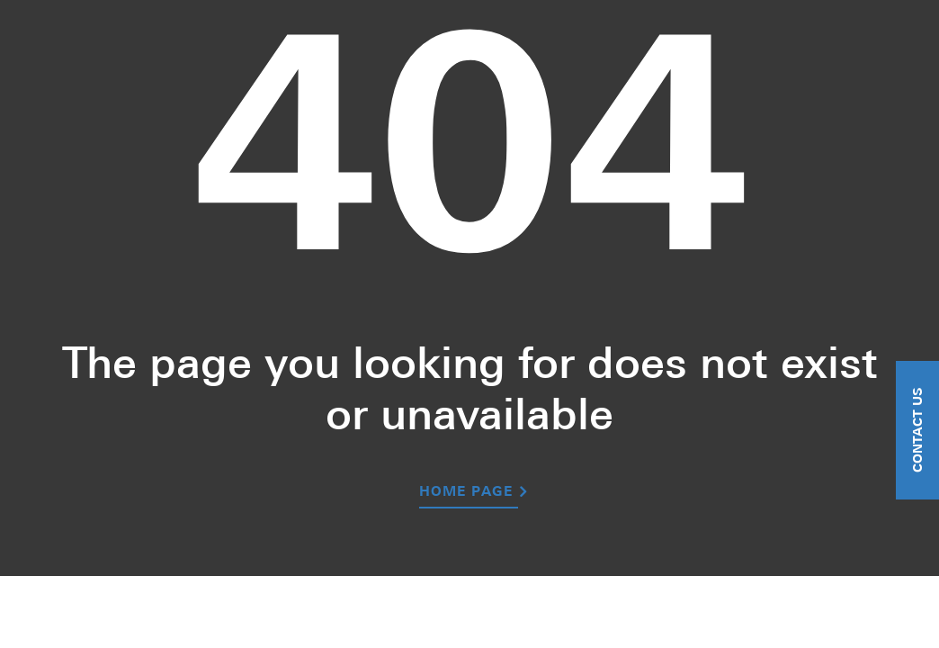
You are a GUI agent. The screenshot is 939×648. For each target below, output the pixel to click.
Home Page (466, 493)
